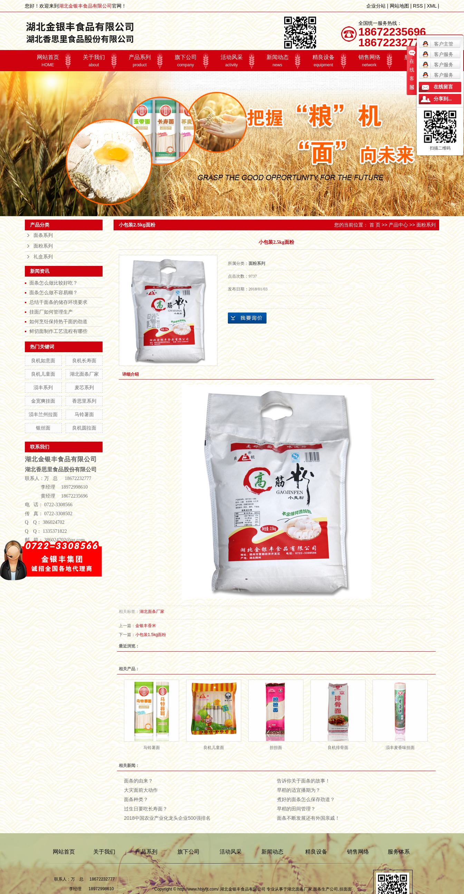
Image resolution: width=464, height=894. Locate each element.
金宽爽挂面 (43, 401)
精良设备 (323, 60)
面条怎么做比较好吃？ (53, 283)
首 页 (374, 225)
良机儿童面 (43, 374)
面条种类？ (136, 799)
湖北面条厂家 (84, 374)
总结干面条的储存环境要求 (58, 302)
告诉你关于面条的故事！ (303, 781)
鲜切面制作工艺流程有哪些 (58, 331)
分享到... (443, 99)
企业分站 (376, 6)
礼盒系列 (43, 256)
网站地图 (399, 6)
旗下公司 (186, 60)
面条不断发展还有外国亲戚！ (308, 818)
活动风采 (231, 60)
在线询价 (247, 318)
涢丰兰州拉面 (43, 414)
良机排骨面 (338, 747)
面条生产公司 (325, 889)
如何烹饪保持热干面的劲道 (58, 321)
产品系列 (140, 60)
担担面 (276, 747)
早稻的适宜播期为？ (298, 790)
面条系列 (43, 235)
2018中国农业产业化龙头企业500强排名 (167, 818)
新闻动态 (277, 60)
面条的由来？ (138, 781)
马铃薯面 (84, 414)
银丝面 (43, 428)
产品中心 (398, 225)
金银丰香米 (145, 625)
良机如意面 (43, 360)
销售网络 (369, 60)
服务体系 (399, 852)
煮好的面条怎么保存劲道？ (306, 799)
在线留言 (443, 86)
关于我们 (94, 60)
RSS (418, 6)
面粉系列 (43, 246)
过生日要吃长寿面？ (145, 808)
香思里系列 (84, 401)
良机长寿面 (84, 360)
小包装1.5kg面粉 (150, 634)
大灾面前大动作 (141, 790)
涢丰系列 (43, 387)
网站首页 (48, 60)
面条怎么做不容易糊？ (53, 292)
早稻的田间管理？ (296, 808)
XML (431, 6)
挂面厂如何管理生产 (51, 312)
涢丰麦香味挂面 (400, 747)
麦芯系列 (84, 387)
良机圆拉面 (84, 428)
